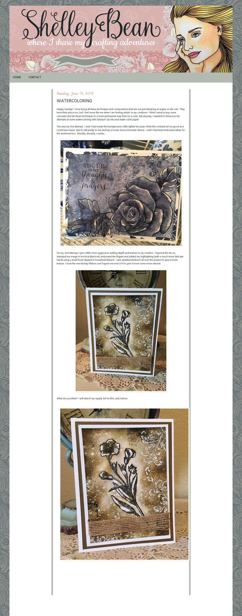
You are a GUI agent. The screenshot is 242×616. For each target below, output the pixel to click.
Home (17, 77)
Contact (35, 77)
